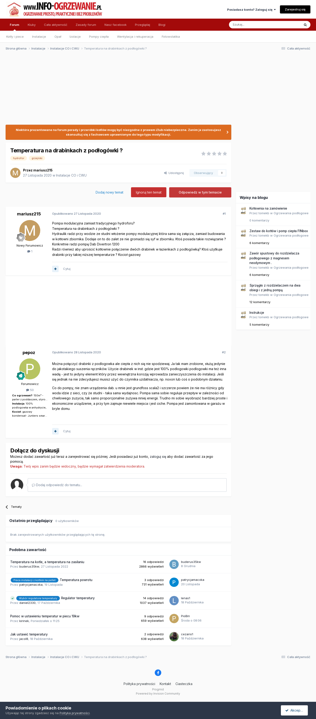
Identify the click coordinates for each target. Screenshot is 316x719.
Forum (14, 27)
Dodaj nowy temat (109, 192)
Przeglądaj (142, 25)
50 (30, 390)
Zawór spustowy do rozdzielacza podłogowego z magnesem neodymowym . (274, 258)
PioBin (185, 616)
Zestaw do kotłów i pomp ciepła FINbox (278, 231)
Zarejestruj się (295, 9)
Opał (57, 36)
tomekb (264, 213)
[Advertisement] (156, 90)
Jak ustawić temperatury (29, 634)
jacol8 (23, 639)
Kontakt (165, 684)
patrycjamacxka (31, 584)
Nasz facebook (115, 25)
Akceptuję (295, 710)
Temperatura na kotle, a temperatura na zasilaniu (47, 562)
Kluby (32, 25)
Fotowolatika (171, 36)
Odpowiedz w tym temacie (200, 192)
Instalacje (39, 36)
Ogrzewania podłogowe (291, 213)
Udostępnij (174, 173)
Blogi (161, 25)
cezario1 (187, 634)
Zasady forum (86, 25)
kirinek (24, 621)
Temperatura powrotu (76, 580)
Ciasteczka (183, 684)
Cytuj (67, 269)
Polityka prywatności (139, 684)
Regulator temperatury (78, 598)
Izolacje (75, 36)
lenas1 (185, 598)
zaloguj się (158, 456)
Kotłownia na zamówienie (268, 208)
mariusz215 (43, 170)
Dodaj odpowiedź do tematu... (57, 485)
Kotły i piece (15, 36)
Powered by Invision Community (158, 693)
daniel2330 (27, 603)
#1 (224, 213)
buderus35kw (29, 566)
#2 (224, 352)
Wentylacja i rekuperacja (135, 36)
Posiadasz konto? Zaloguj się (251, 9)
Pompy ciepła (99, 36)
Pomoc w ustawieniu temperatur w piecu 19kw (44, 616)
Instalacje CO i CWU (71, 175)
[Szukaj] (253, 24)
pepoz (29, 352)
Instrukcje (256, 312)
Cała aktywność (55, 25)
